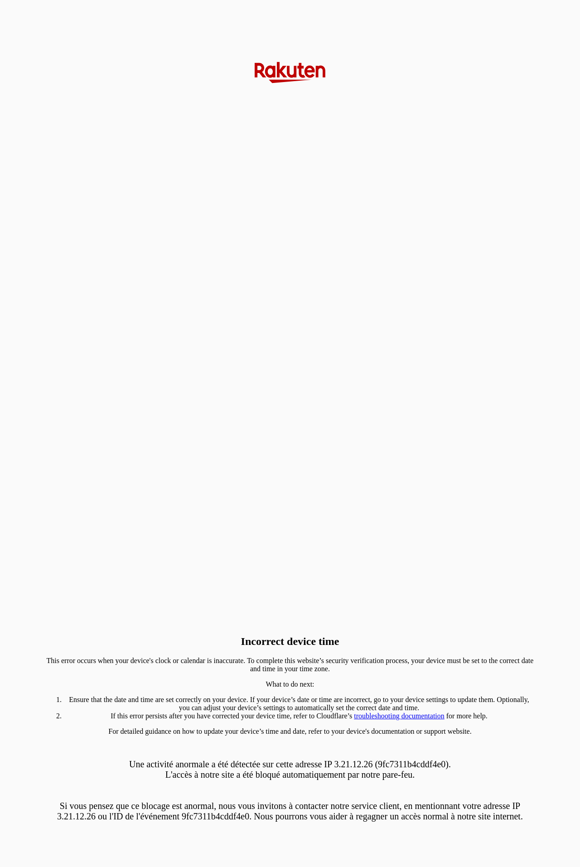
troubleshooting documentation (399, 716)
